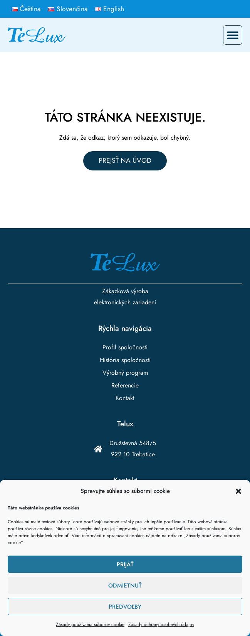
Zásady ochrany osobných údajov (161, 624)
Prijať (125, 564)
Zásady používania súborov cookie (90, 624)
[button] (238, 491)
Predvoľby (125, 607)
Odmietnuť (125, 585)
